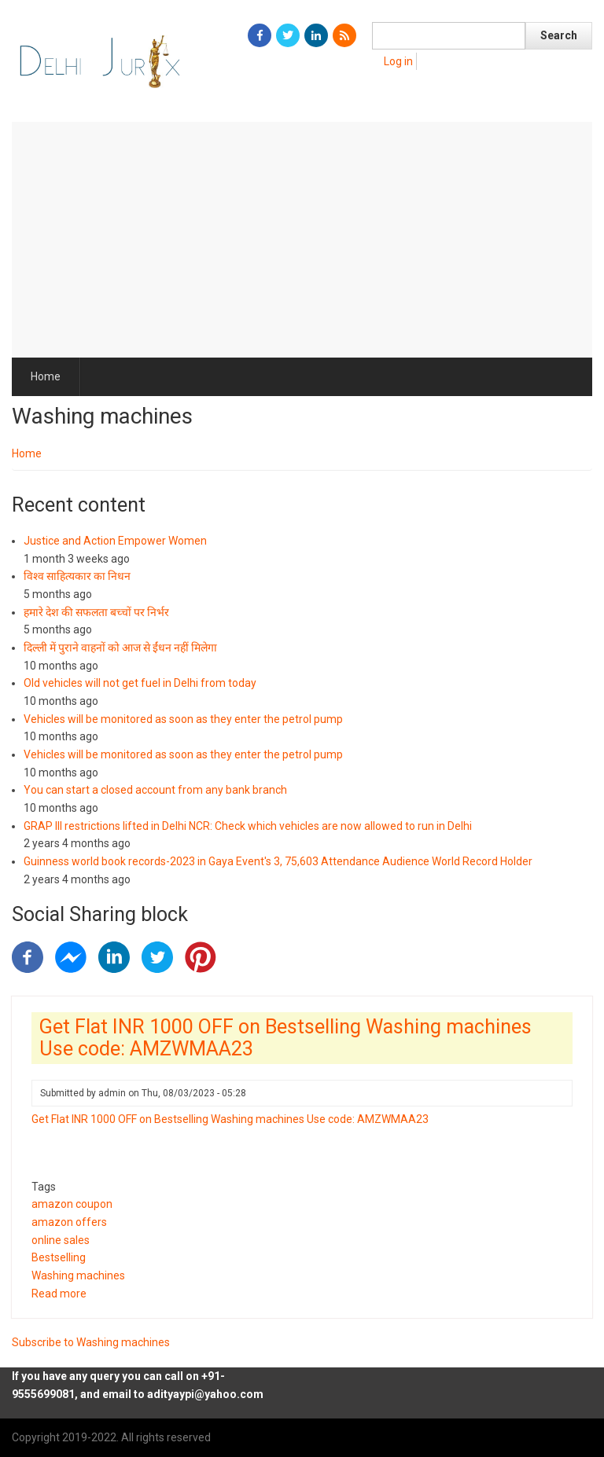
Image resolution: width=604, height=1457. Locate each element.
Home (46, 376)
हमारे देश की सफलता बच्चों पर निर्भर (96, 612)
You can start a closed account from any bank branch (155, 790)
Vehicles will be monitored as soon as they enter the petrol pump (183, 719)
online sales (60, 1240)
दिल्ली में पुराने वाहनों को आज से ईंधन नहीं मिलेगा (120, 647)
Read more (59, 1293)
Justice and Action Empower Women (115, 540)
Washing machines (78, 1275)
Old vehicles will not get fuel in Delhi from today (140, 683)
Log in (398, 61)
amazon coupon (71, 1204)
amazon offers (69, 1222)
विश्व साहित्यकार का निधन (77, 576)
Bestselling (58, 1257)
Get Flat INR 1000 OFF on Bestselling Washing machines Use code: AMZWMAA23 (230, 1119)
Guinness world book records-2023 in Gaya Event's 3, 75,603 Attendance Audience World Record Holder (278, 861)
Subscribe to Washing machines (91, 1342)
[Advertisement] (302, 240)
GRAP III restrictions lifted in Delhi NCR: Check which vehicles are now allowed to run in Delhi (248, 826)
